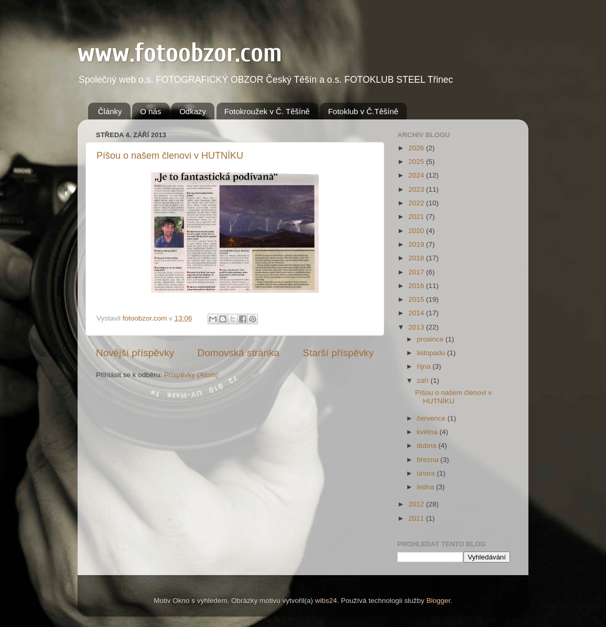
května (428, 432)
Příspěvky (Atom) (191, 375)
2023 (417, 189)
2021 (417, 217)
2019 (417, 244)
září (423, 380)
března (428, 460)
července (432, 418)
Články (110, 111)
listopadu (432, 353)
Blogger (438, 600)
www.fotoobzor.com (180, 53)
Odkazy (192, 111)
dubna (427, 445)
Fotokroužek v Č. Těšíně (267, 111)
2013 (417, 327)
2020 (417, 231)
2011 (417, 518)
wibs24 (326, 600)
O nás (150, 111)
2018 (417, 258)
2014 (417, 313)
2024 (417, 175)
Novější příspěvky (135, 352)
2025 (417, 162)
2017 (417, 272)
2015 (417, 299)
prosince (431, 339)
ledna (426, 487)
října (424, 366)
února (427, 473)
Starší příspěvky (338, 352)
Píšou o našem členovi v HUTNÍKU (169, 155)
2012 (417, 504)
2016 (417, 286)
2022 (417, 203)
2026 (417, 148)
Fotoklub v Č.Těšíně (363, 111)
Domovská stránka (238, 352)
